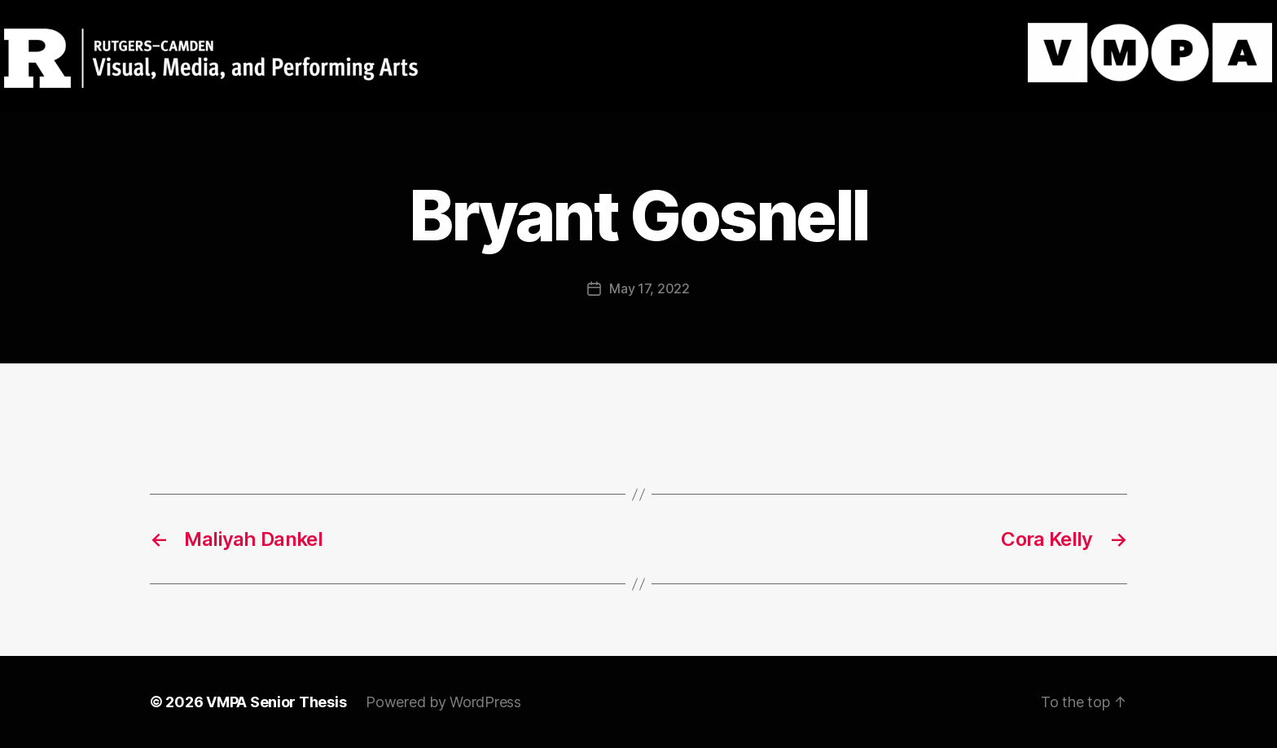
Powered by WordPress (443, 702)
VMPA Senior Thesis (276, 702)
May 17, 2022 (649, 288)
